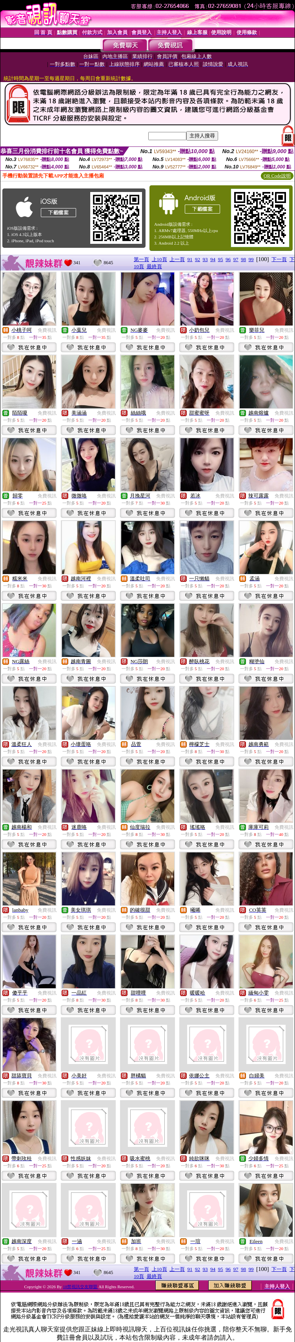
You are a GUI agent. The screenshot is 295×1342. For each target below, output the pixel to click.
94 (212, 259)
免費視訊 (47, 330)
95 (220, 259)
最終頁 (154, 266)
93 (205, 259)
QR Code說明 (277, 176)
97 (236, 259)
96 (228, 259)
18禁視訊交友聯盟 (80, 1286)
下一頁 (279, 259)
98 (243, 259)
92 (197, 259)
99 (251, 259)
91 (190, 259)
